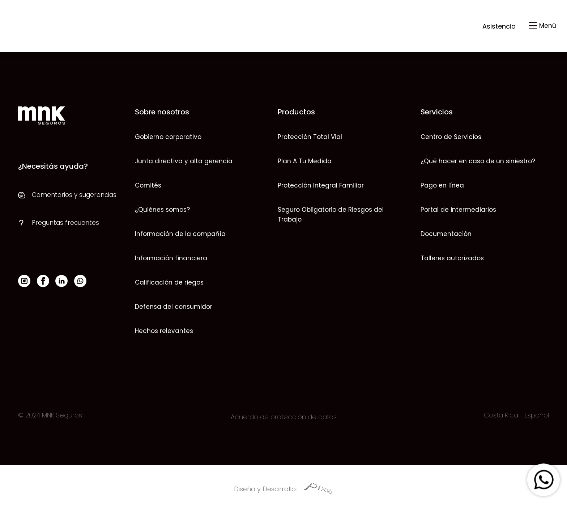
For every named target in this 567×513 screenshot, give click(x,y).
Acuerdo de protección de (273, 416)
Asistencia (499, 26)
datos (326, 416)
